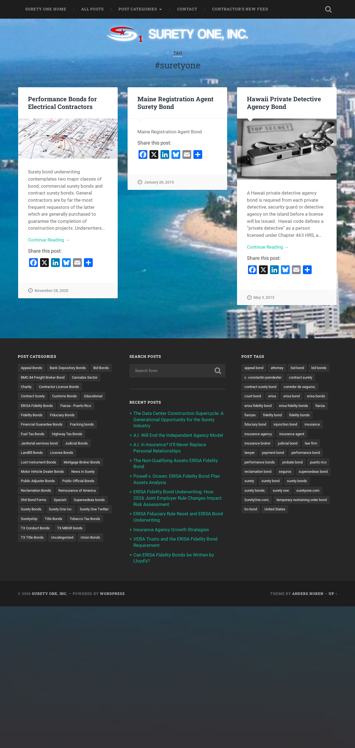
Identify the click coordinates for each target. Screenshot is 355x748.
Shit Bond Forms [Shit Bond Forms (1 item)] (35, 510)
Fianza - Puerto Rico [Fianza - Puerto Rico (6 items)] (80, 415)
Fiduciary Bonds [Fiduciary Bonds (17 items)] (66, 425)
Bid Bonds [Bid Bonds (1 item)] (29, 377)
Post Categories (138, 9)
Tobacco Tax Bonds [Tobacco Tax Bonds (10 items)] (89, 539)
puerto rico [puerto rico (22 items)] (253, 482)
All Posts (92, 9)
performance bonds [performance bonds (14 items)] (261, 472)
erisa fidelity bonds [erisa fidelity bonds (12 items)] (260, 415)
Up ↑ (333, 593)
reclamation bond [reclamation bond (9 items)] (285, 482)
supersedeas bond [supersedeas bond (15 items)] (260, 491)
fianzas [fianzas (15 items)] (308, 415)
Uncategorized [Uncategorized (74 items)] (65, 558)
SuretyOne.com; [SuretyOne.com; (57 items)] (291, 510)
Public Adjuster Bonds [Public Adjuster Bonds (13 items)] (39, 491)
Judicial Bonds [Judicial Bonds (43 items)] (81, 453)
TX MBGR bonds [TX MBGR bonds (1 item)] (74, 548)
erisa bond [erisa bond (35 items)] (253, 406)
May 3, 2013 (263, 298)
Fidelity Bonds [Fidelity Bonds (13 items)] (33, 425)
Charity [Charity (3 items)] (62, 387)
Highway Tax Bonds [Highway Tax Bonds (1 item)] (71, 444)
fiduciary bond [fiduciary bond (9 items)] (315, 425)
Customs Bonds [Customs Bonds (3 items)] (34, 406)
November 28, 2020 (51, 291)
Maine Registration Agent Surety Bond (175, 102)
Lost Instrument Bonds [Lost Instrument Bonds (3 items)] (40, 472)
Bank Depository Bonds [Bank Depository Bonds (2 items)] (72, 367)
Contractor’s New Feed (240, 9)
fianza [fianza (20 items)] (289, 415)
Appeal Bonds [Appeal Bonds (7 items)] (32, 367)
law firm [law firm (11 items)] (280, 453)
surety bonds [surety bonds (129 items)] (255, 501)
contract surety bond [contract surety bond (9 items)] (296, 387)
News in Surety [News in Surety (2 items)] (87, 482)
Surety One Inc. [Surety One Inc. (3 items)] (34, 529)
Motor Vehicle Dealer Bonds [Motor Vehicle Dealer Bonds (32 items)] (44, 482)
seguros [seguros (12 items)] (314, 482)
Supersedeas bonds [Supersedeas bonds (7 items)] (37, 520)
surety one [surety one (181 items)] (313, 501)
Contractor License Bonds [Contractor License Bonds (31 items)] (43, 396)
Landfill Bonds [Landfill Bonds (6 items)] (33, 463)
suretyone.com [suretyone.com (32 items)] (257, 510)
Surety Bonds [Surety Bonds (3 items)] (73, 520)
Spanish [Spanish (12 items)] (63, 510)
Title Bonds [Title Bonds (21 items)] (55, 539)
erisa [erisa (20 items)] (317, 396)
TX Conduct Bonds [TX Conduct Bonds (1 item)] (37, 548)
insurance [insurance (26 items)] (286, 434)
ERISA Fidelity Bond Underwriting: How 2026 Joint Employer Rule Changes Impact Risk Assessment (177, 496)
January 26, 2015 (159, 182)
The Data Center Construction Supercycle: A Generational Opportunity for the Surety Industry (178, 419)
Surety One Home (45, 9)
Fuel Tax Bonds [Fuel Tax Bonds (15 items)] (34, 444)
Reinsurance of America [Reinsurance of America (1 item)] (81, 501)
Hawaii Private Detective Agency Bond (284, 102)
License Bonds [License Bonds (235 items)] (65, 463)
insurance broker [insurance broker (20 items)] (293, 444)
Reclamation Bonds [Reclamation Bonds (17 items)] (37, 501)
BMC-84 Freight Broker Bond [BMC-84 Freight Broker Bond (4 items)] (70, 377)
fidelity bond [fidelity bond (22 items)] (254, 425)
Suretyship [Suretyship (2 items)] (30, 539)
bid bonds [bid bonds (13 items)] (252, 377)
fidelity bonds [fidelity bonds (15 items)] (284, 425)
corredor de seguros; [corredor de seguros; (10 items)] (261, 396)
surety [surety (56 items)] (288, 491)
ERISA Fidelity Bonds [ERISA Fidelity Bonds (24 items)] (38, 415)
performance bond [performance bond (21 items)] (292, 463)
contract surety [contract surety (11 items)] (257, 387)
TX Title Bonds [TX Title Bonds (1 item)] (33, 558)
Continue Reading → (49, 240)
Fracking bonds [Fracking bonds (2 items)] (87, 434)
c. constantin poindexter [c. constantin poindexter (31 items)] (289, 377)
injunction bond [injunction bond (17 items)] (257, 434)
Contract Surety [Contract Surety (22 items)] (85, 396)
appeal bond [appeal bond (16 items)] (255, 367)
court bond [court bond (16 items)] (296, 396)
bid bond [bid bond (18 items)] (302, 367)
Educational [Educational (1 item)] (65, 406)
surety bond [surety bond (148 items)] (311, 491)
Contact (187, 9)
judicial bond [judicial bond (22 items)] (255, 453)
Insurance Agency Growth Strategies (171, 527)
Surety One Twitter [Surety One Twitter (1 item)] (70, 529)
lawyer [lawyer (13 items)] (300, 453)
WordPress (112, 593)
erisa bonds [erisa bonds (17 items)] (279, 406)
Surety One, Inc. (49, 593)
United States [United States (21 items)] (255, 529)
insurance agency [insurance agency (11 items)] (317, 434)
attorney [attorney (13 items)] (280, 367)
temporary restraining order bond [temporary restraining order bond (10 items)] (272, 520)
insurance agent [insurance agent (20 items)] (258, 444)
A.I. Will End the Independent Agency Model (178, 435)
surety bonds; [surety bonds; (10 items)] (285, 501)
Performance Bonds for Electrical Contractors (62, 102)
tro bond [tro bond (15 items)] (315, 520)
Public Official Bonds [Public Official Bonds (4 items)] (83, 491)
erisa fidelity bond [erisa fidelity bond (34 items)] (312, 406)
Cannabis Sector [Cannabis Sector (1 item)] (35, 387)
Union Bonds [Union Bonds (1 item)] (95, 558)
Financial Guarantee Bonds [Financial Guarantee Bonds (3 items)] (44, 434)
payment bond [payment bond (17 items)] (256, 463)
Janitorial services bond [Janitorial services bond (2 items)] (41, 453)
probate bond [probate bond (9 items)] (296, 472)
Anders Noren (307, 593)
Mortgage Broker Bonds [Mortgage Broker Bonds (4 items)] (87, 472)
